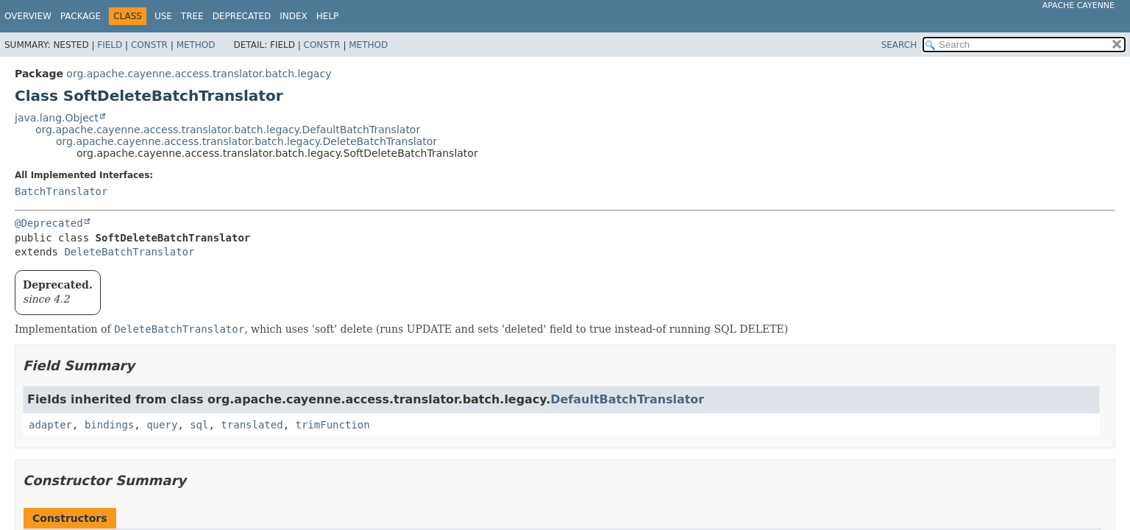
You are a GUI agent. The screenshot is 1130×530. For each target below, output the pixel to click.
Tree (192, 16)
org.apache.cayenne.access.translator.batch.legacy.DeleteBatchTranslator (246, 141)
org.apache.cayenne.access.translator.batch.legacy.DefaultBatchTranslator (227, 129)
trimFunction (333, 425)
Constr (149, 45)
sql (199, 425)
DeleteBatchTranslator (129, 252)
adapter (50, 425)
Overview (27, 16)
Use (163, 16)
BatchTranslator (61, 191)
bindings (109, 425)
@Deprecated (49, 223)
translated (251, 425)
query (161, 425)
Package (80, 16)
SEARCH (899, 45)
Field (109, 45)
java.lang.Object (57, 118)
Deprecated (242, 16)
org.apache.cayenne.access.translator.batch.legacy (198, 74)
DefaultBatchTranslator (627, 399)
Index (294, 16)
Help (327, 16)
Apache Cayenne (1078, 5)
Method (196, 45)
